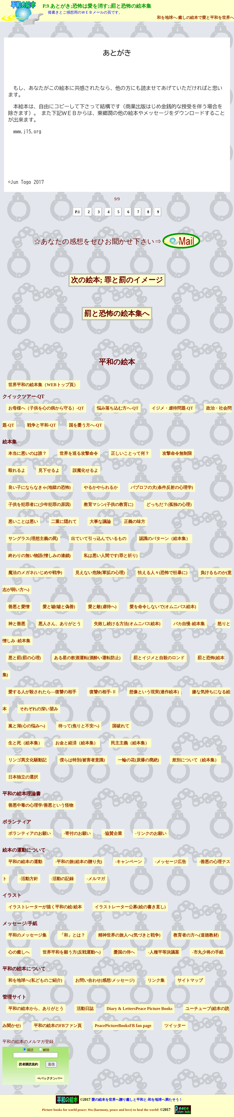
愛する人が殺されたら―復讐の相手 (42, 692)
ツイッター (175, 1025)
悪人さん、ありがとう (59, 623)
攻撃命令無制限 (177, 453)
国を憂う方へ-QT (85, 425)
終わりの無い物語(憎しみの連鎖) (39, 555)
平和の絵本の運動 (25, 861)
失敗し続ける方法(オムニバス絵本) (127, 623)
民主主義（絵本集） (130, 743)
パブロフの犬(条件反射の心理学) (162, 487)
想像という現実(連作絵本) (154, 692)
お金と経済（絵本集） (76, 743)
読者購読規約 (28, 1064)
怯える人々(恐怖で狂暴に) (162, 572)
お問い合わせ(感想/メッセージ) (105, 980)
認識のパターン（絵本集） (164, 538)
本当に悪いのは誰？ (27, 453)
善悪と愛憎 (19, 606)
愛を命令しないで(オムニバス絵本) (162, 606)
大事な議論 (100, 521)
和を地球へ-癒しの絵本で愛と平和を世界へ (195, 17)
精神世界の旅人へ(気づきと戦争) (129, 935)
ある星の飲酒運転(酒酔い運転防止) (87, 658)
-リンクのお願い (150, 833)
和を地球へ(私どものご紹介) (35, 980)
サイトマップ (190, 980)
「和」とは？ (72, 935)
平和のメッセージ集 (27, 935)
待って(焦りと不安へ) (78, 726)
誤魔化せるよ (85, 470)
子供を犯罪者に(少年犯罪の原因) (39, 504)
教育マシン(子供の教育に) (108, 504)
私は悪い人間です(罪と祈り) (111, 555)
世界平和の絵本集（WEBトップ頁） (43, 384)
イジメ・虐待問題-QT (172, 408)
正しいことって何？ (130, 453)
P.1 (77, 212)
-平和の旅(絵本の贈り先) (78, 861)
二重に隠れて (64, 521)
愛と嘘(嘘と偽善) (59, 606)
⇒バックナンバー (49, 1078)
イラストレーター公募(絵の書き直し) (130, 907)
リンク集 (156, 980)
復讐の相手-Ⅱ (102, 692)
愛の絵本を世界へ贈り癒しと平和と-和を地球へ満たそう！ (136, 1100)
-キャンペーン (128, 861)
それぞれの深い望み (39, 709)
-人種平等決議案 (163, 952)
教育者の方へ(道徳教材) (196, 935)
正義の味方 (134, 521)
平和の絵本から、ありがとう (36, 1008)
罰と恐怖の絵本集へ (117, 314)
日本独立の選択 (23, 777)
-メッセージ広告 (170, 861)
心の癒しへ (19, 952)
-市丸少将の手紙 (207, 952)
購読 (28, 1050)
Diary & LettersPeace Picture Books (140, 1008)
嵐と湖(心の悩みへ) (26, 726)
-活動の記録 (62, 878)
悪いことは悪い (23, 521)
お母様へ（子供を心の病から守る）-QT (46, 408)
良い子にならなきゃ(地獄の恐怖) (39, 487)
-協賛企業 (113, 833)
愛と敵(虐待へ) (102, 606)
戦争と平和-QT (41, 425)
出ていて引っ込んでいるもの (98, 538)
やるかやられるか (101, 487)
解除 (43, 1050)
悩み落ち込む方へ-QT (117, 408)
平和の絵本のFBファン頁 (58, 1025)
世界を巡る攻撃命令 (79, 453)
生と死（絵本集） (25, 743)
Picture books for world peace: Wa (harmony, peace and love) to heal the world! (100, 1110)
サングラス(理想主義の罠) (33, 538)
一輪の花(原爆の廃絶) (138, 760)
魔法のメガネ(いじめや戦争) (35, 572)
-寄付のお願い (77, 833)
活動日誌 (85, 1008)
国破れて (120, 726)
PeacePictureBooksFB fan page (123, 1025)
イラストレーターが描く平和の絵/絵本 (45, 907)
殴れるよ (16, 470)
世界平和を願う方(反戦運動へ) (72, 952)
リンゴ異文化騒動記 (27, 760)
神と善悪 (16, 623)
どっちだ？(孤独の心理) (169, 504)
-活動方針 (29, 878)
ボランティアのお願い (29, 833)
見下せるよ (49, 470)
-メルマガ (96, 878)
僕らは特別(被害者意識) (82, 760)
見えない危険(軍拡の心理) (100, 572)
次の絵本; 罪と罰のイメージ (117, 280)
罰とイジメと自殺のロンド (159, 658)
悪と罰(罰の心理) (24, 658)
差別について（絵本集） (195, 760)
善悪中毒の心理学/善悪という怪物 (40, 805)
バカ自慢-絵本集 (188, 623)
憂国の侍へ (124, 952)
